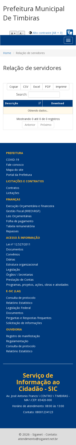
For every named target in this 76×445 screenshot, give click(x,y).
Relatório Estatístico (19, 303)
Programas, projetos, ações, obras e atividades (37, 285)
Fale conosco (15, 165)
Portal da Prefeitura (19, 175)
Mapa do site (14, 170)
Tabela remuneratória (20, 226)
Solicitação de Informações (24, 323)
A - (21, 33)
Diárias (10, 259)
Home (7, 53)
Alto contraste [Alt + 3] (47, 33)
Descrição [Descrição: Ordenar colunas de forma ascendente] (11, 103)
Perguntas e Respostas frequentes (28, 318)
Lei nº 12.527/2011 (18, 244)
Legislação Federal (18, 308)
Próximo (45, 125)
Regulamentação (17, 341)
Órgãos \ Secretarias (19, 274)
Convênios (13, 254)
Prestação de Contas (20, 279)
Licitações (12, 193)
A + (13, 33)
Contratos (12, 188)
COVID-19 (12, 160)
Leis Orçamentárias (19, 216)
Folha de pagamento (19, 221)
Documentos (14, 249)
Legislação (13, 269)
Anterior (30, 125)
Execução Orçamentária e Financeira (30, 206)
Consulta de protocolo (20, 298)
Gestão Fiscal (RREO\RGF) (23, 211)
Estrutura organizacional (22, 264)
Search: (38, 95)
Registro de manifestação (23, 336)
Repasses (12, 231)
